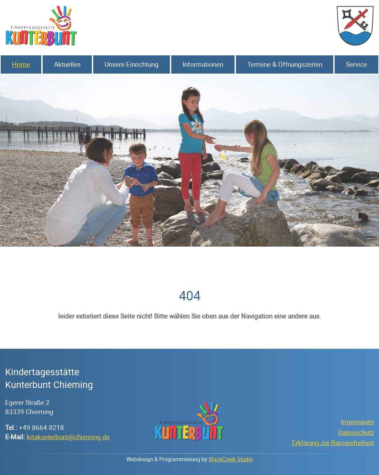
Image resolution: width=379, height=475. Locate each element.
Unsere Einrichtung (132, 64)
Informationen (203, 64)
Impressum (357, 421)
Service (356, 64)
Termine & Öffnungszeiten (284, 64)
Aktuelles (67, 64)
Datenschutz (356, 432)
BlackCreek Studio (231, 459)
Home (21, 64)
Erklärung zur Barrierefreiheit (333, 442)
